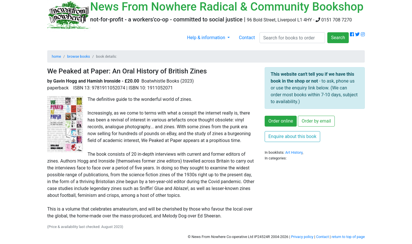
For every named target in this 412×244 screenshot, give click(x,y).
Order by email (316, 121)
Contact (247, 37)
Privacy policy (302, 237)
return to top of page (348, 237)
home (56, 56)
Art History (293, 152)
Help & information (206, 37)
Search (338, 37)
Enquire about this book (292, 136)
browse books (78, 56)
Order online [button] (280, 121)
